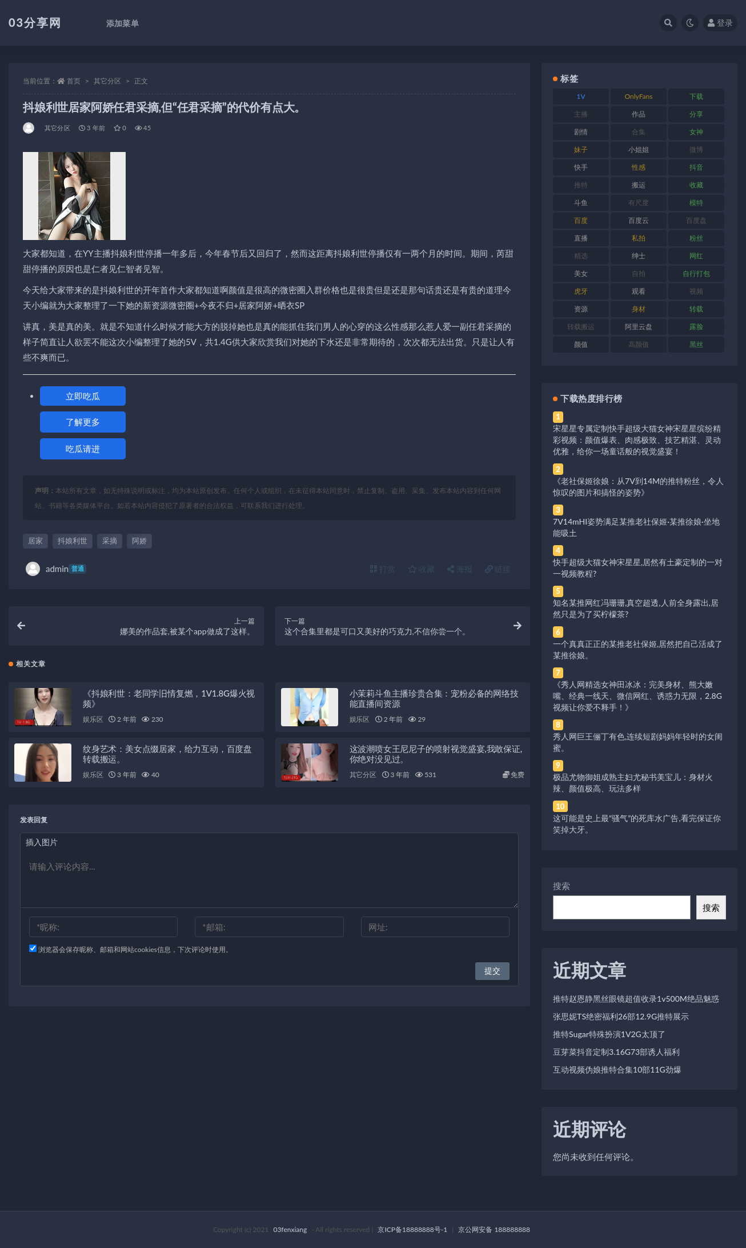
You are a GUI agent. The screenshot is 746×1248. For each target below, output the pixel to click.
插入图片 (42, 845)
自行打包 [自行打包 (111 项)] (696, 273)
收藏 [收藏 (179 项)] (696, 185)
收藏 (421, 569)
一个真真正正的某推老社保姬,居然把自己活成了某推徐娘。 (638, 649)
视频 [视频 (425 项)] (696, 291)
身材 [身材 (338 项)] (638, 309)
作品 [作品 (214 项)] (638, 114)
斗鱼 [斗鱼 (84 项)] (581, 202)
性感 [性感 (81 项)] (638, 167)
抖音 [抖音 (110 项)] (696, 167)
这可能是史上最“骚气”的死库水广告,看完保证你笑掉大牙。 (637, 823)
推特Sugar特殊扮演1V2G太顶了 (609, 1034)
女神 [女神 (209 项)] (696, 131)
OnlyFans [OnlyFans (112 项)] (639, 96)
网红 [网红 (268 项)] (696, 255)
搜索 (561, 886)
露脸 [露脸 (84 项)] (696, 326)
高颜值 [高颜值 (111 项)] (638, 344)
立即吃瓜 (83, 396)
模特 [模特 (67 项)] (696, 202)
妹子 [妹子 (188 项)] (581, 149)
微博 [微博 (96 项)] (696, 149)
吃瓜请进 (83, 448)
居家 (35, 540)
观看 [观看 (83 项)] (638, 291)
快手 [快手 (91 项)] (581, 167)
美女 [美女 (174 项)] (581, 273)
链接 (498, 569)
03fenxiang (290, 1229)
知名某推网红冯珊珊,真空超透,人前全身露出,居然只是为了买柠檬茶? (636, 608)
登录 (720, 22)
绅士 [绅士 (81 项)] (638, 255)
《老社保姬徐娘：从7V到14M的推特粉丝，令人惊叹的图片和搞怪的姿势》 (638, 486)
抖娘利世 (72, 540)
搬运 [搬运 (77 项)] (638, 185)
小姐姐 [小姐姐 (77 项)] (638, 149)
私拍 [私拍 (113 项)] (638, 238)
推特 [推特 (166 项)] (581, 185)
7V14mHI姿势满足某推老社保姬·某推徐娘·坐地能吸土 (636, 527)
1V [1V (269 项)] (581, 96)
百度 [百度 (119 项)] (581, 220)
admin (56, 569)
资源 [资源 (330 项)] (581, 309)
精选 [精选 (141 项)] (581, 255)
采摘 (109, 540)
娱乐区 (93, 722)
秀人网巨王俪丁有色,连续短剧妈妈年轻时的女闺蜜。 (638, 742)
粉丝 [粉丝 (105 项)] (696, 238)
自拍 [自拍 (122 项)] (638, 273)
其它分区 (107, 81)
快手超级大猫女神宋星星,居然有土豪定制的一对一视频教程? (638, 567)
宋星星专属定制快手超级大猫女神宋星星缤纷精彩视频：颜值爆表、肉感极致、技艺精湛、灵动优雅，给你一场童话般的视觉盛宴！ (637, 439)
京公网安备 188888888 (494, 1229)
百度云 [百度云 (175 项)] (638, 220)
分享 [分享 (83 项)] (696, 114)
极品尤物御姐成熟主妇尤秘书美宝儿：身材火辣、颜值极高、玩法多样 (633, 782)
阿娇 (139, 540)
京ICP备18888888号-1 (412, 1229)
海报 (459, 569)
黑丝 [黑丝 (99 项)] (696, 344)
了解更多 (83, 422)
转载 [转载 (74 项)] (696, 309)
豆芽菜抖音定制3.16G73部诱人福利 (616, 1052)
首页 (74, 81)
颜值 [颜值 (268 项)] (581, 344)
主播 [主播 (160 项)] (581, 114)
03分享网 (35, 22)
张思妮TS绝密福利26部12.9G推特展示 (621, 1016)
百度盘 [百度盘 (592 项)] (696, 220)
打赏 (382, 569)
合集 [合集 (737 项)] (638, 131)
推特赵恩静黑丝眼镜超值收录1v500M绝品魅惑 (636, 998)
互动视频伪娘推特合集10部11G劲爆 (617, 1069)
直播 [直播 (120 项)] (581, 238)
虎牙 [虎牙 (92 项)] (581, 291)
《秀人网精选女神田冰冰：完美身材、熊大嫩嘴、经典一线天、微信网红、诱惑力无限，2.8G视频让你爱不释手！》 (637, 695)
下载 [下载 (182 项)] (696, 96)
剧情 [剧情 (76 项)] (581, 131)
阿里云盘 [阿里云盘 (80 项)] (638, 326)
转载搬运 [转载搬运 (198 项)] (581, 326)
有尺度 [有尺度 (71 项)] (638, 202)
